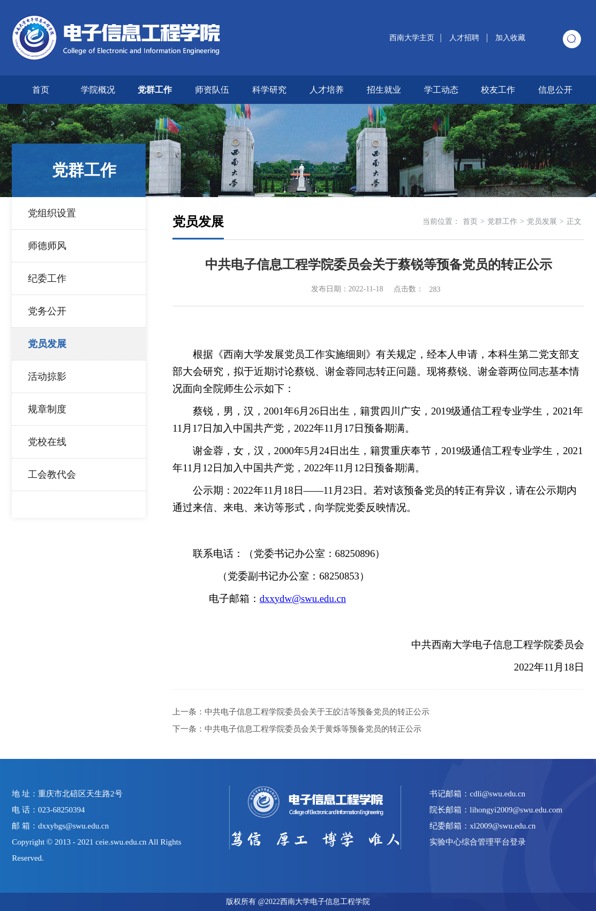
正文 (574, 221)
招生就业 (384, 89)
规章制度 (47, 409)
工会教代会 (52, 474)
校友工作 (498, 89)
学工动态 (441, 89)
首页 (40, 89)
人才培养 (327, 89)
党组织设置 (52, 213)
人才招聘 (465, 38)
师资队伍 (212, 89)
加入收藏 (510, 38)
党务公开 (47, 311)
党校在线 (47, 441)
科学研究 (269, 89)
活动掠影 (47, 376)
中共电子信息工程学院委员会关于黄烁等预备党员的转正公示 (313, 729)
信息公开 (555, 89)
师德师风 (47, 245)
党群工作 (155, 89)
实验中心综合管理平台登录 (477, 842)
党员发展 (47, 343)
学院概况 (98, 89)
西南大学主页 (411, 38)
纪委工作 (47, 278)
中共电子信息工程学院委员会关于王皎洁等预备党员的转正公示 (317, 711)
